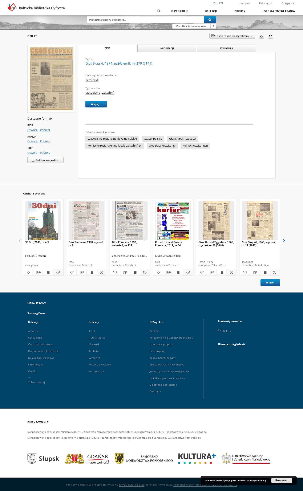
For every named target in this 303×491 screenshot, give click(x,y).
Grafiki (32, 371)
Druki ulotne (35, 364)
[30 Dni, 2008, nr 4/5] (43, 221)
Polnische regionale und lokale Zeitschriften (115, 145)
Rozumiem (281, 480)
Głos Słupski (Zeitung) (162, 145)
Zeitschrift (108, 92)
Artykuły (33, 331)
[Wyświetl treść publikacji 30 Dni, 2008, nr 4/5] (48, 272)
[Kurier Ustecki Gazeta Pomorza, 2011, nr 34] (173, 221)
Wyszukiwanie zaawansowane (191, 26)
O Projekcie (179, 11)
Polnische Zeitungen (195, 145)
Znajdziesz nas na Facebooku (167, 364)
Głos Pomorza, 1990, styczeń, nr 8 (86, 243)
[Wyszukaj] (210, 19)
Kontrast (245, 3)
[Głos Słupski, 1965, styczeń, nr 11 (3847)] (260, 221)
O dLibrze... (156, 391)
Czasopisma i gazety (40, 344)
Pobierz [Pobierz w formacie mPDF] (45, 141)
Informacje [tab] (166, 48)
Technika (94, 351)
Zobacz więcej (36, 382)
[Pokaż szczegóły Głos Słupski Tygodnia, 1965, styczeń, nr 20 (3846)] (231, 272)
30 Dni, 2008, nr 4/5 (37, 242)
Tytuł (92, 331)
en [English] (221, 3)
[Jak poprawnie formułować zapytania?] (213, 26)
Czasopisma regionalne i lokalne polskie (112, 138)
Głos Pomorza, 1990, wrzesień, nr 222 (124, 243)
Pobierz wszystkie (44, 160)
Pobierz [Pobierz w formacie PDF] (45, 130)
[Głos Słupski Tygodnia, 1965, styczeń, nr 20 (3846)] (216, 221)
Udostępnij (265, 3)
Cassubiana (35, 337)
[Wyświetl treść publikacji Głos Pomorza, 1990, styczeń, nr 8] (92, 272)
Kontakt (154, 331)
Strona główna (36, 313)
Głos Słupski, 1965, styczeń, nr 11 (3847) (259, 243)
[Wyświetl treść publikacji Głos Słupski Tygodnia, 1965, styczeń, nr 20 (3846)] (221, 272)
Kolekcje (211, 11)
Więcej (270, 282)
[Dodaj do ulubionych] (261, 36)
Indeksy (239, 11)
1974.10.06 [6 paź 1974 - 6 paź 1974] (91, 79)
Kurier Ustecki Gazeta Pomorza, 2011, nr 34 (168, 243)
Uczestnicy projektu (161, 344)
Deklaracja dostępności (164, 384)
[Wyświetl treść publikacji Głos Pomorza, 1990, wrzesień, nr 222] (135, 272)
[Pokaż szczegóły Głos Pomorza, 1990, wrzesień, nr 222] (144, 272)
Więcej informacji (256, 480)
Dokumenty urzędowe (41, 358)
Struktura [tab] (226, 48)
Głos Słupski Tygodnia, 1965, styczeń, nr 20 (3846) (216, 243)
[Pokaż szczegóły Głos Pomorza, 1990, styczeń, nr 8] (101, 272)
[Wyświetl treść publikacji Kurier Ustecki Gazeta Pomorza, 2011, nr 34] (178, 272)
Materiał (94, 344)
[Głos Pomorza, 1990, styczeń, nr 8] (86, 221)
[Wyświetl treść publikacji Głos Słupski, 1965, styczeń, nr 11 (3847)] (265, 272)
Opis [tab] (107, 48)
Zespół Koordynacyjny (162, 358)
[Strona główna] (158, 11)
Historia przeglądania (278, 11)
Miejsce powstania (100, 364)
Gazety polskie (153, 138)
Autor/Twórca (97, 337)
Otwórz (32, 130)
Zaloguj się (288, 3)
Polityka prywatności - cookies (167, 378)
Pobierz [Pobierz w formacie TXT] (45, 153)
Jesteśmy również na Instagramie (169, 371)
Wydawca (94, 358)
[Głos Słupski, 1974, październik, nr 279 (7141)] (51, 78)
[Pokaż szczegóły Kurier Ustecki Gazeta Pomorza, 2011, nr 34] (188, 272)
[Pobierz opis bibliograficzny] (38, 272)
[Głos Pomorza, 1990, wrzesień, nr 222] (130, 221)
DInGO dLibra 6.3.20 (132, 484)
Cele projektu (158, 351)
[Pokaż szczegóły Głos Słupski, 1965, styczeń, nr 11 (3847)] (274, 272)
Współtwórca (96, 371)
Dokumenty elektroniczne (43, 351)
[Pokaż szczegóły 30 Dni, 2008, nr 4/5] (58, 272)
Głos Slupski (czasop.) (182, 138)
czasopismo (92, 92)
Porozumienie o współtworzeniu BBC (171, 337)
